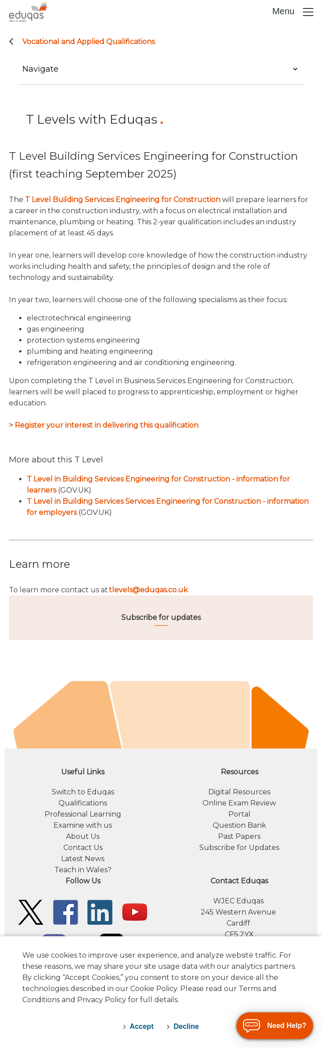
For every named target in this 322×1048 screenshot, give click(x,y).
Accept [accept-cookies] (141, 1026)
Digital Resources (239, 792)
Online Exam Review (239, 803)
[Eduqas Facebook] (65, 911)
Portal (239, 814)
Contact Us (83, 847)
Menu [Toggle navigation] (293, 12)
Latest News (82, 858)
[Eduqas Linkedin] (99, 911)
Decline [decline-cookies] (186, 1026)
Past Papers (239, 836)
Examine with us (83, 825)
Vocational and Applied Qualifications (88, 41)
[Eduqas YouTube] (134, 911)
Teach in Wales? (82, 870)
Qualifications (82, 803)
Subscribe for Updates (239, 847)
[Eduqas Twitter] (30, 911)
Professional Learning (83, 814)
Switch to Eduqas (83, 792)
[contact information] (239, 907)
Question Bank (239, 825)
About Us (82, 836)
